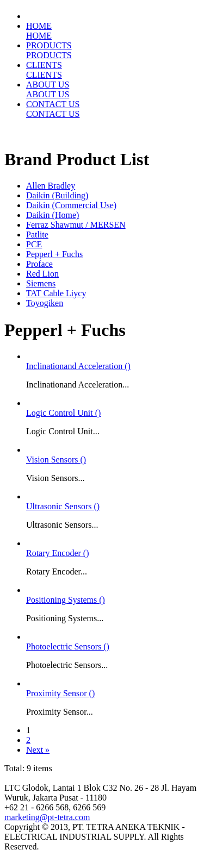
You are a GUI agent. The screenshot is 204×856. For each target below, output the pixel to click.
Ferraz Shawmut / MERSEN (76, 224)
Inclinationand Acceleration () (78, 366)
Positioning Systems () (65, 599)
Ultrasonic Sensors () (63, 506)
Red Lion (42, 273)
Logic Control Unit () (63, 412)
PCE (34, 244)
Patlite (37, 234)
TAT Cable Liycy (56, 293)
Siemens (40, 283)
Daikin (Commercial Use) (71, 205)
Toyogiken (44, 303)
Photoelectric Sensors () (67, 646)
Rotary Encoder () (57, 553)
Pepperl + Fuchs (54, 254)
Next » (38, 749)
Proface (39, 263)
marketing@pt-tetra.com (47, 817)
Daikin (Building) (57, 195)
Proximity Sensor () (60, 693)
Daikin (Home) (52, 215)
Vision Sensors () (56, 459)
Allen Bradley (50, 185)
